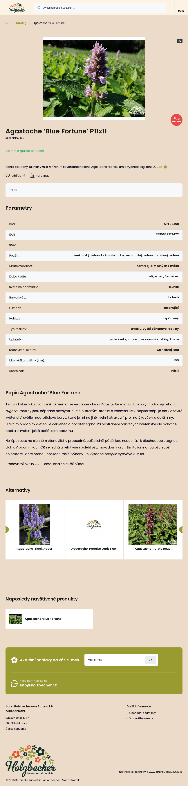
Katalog (20, 23)
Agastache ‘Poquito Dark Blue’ (94, 549)
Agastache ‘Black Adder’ (35, 549)
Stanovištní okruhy (141, 718)
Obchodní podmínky (142, 713)
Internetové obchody (132, 772)
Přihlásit (150, 660)
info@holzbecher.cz (38, 685)
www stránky (157, 772)
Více (159, 167)
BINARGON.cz (174, 772)
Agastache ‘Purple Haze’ (153, 549)
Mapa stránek (70, 780)
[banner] (17, 8)
